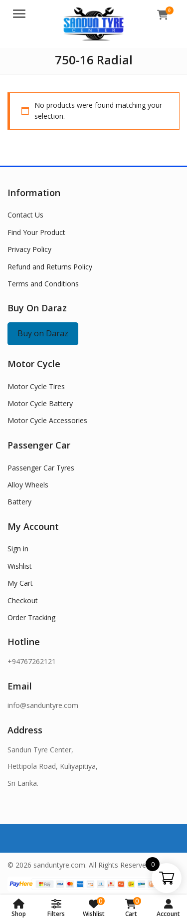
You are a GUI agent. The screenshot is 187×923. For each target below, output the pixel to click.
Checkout (22, 600)
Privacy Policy (29, 249)
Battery (19, 501)
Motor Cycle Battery (40, 403)
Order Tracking (31, 617)
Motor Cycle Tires (36, 386)
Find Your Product (36, 232)
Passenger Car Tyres (40, 467)
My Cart (20, 583)
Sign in (17, 548)
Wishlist (19, 566)
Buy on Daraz (42, 333)
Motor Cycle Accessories (47, 420)
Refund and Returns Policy (49, 266)
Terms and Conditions (43, 283)
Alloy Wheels (27, 484)
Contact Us (25, 215)
